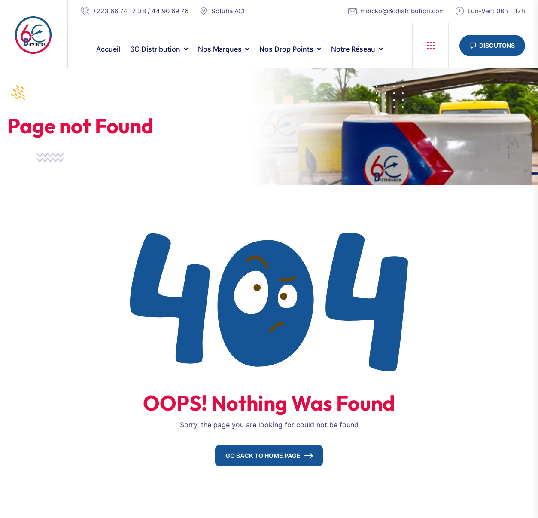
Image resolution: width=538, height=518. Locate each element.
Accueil (108, 49)
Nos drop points (286, 49)
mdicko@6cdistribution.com (402, 11)
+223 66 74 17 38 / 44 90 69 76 (140, 11)
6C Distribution (155, 49)
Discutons (492, 45)
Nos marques (220, 49)
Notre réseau (353, 49)
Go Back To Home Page (263, 455)
